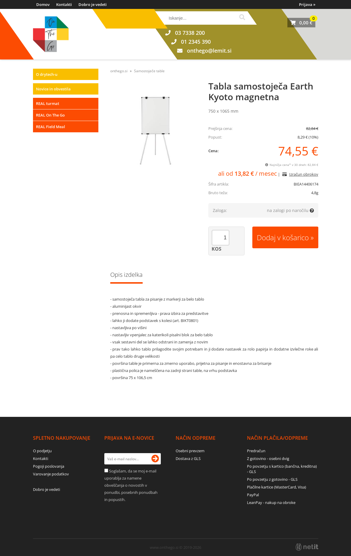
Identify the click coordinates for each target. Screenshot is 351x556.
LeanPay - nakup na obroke (271, 502)
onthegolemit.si (209, 50)
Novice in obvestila (53, 89)
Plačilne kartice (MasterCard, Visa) (276, 487)
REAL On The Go (50, 115)
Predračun (256, 450)
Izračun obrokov (303, 174)
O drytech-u (46, 74)
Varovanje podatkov (51, 474)
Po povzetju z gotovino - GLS (272, 479)
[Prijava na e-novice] (155, 458)
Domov (43, 4)
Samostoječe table (149, 70)
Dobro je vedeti (92, 4)
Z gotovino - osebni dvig (268, 458)
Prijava (307, 4)
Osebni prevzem (190, 450)
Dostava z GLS (188, 458)
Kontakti (64, 4)
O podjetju (42, 450)
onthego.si (119, 70)
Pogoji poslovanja (48, 466)
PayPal (253, 494)
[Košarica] (301, 22)
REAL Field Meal (50, 126)
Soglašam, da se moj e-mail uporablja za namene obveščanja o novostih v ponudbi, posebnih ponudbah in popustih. (131, 485)
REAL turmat (47, 103)
